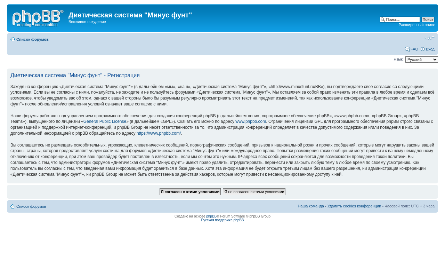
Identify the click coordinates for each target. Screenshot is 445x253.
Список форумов (32, 39)
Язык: (399, 59)
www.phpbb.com (250, 121)
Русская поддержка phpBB (222, 220)
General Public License (104, 121)
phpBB (211, 216)
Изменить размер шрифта (429, 38)
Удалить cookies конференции (354, 206)
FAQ (414, 49)
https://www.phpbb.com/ (159, 133)
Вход (430, 49)
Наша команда (311, 206)
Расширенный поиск (416, 25)
